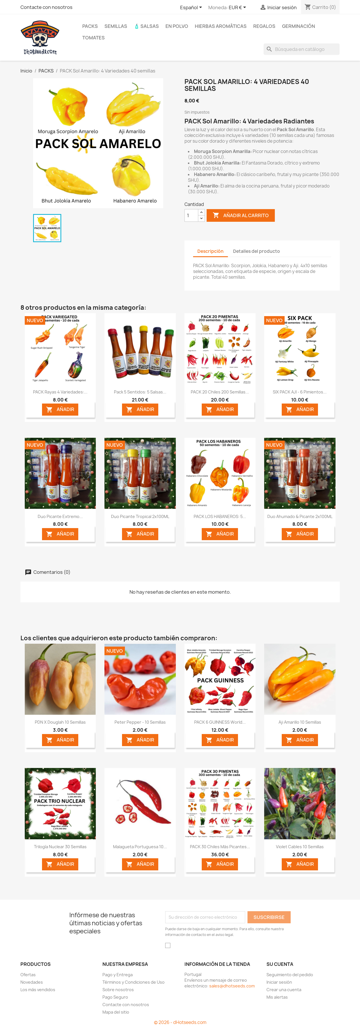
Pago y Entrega (117, 974)
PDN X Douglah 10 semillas (60, 722)
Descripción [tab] (210, 251)
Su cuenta (279, 964)
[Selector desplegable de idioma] (192, 7)
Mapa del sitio (115, 1012)
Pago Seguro (115, 997)
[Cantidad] (191, 215)
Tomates (93, 38)
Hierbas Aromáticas (221, 26)
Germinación (298, 26)
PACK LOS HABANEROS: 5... (220, 516)
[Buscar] (302, 49)
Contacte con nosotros (46, 7)
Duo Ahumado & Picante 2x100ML (299, 516)
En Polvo (176, 26)
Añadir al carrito (241, 215)
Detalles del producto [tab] (256, 251)
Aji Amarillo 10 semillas (300, 722)
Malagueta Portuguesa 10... (140, 846)
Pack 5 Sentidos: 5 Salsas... (140, 392)
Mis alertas (277, 997)
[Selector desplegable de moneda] (238, 7)
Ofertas (28, 974)
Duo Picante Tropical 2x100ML (140, 516)
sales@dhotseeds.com (232, 986)
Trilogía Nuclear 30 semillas (60, 846)
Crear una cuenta (283, 989)
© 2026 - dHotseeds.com (180, 1022)
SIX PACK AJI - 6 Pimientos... (300, 392)
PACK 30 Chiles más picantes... (220, 846)
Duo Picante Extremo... (60, 516)
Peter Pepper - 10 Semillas (140, 722)
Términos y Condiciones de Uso (133, 982)
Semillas (115, 26)
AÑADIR (60, 409)
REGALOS (264, 26)
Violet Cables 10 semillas (300, 846)
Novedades (31, 982)
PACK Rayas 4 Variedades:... (60, 392)
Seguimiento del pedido (289, 974)
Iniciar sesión (279, 982)
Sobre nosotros (118, 989)
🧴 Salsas (146, 26)
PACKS (90, 26)
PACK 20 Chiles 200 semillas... (220, 392)
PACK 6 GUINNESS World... (220, 722)
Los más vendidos (37, 989)
